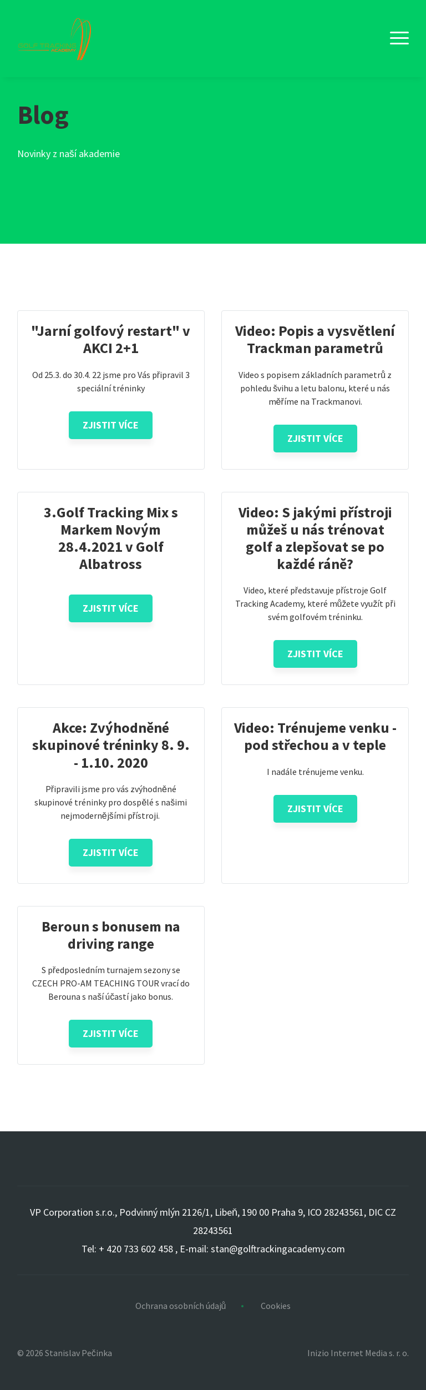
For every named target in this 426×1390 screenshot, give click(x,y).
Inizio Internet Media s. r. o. (358, 1352)
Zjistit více (111, 425)
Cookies (276, 1305)
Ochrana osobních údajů (180, 1305)
